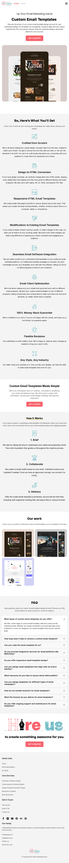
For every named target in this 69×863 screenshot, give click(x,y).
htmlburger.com (7, 834)
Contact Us (5, 812)
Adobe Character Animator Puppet (13, 788)
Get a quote (34, 404)
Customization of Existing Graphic (13, 784)
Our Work (5, 770)
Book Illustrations (7, 795)
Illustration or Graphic (9, 791)
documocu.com (7, 844)
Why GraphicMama (8, 767)
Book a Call (5, 808)
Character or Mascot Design (11, 781)
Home (4, 763)
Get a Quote (6, 805)
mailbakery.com (7, 838)
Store (23, 3)
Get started (34, 744)
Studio (16, 3)
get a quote (34, 38)
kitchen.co (5, 841)
